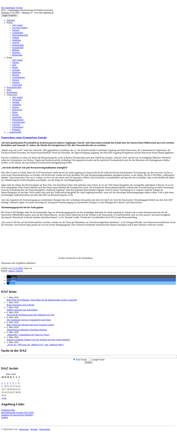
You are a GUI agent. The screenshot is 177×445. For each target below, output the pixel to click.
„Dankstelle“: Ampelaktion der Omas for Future (28, 335)
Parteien (15, 30)
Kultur (9, 57)
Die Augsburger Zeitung (12, 7)
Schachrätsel (17, 127)
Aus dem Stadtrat (20, 28)
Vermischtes (12, 95)
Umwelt (15, 42)
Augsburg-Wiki (8, 410)
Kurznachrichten (14, 87)
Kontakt (34, 429)
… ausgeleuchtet (14, 132)
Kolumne (16, 129)
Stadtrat (4, 417)
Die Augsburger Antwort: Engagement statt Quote (29, 320)
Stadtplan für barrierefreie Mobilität (17, 415)
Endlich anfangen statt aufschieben (22, 310)
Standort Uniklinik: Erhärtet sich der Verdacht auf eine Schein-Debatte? (38, 340)
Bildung (15, 50)
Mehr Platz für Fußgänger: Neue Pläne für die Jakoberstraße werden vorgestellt (42, 300)
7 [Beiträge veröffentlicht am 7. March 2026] (15, 383)
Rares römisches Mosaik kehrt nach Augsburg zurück (30, 325)
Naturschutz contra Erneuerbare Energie (24, 137)
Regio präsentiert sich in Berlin (20, 305)
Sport (9, 90)
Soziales (15, 102)
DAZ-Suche (81, 359)
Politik (10, 23)
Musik (15, 67)
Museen (15, 75)
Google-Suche (98, 359)
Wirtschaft (16, 100)
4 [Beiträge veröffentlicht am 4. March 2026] (7, 383)
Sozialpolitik (18, 47)
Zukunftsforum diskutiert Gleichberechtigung (27, 330)
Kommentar (12, 92)
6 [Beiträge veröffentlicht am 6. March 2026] (13, 383)
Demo (15, 112)
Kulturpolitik (18, 45)
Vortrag (15, 107)
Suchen (88, 362)
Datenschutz (44, 429)
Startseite (11, 20)
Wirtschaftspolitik (20, 35)
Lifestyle (16, 124)
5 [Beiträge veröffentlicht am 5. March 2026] (10, 383)
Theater (15, 62)
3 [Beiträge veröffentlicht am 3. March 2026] (4, 383)
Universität (17, 85)
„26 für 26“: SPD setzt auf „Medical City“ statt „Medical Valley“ (35, 344)
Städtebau (16, 40)
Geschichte (17, 117)
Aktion (11, 271)
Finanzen (16, 52)
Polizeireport (18, 120)
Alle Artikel (17, 25)
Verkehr (15, 37)
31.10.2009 (17, 268)
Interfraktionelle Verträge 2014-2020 (17, 412)
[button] (12, 277)
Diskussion (17, 110)
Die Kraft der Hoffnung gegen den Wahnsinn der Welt (30, 315)
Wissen (15, 115)
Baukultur (16, 72)
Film (14, 65)
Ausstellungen (18, 77)
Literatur (16, 70)
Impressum (24, 429)
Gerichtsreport (18, 122)
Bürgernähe (17, 55)
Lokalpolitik (17, 32)
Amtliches (16, 105)
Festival (15, 80)
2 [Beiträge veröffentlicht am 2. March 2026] (2, 383)
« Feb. (4, 398)
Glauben (16, 82)
